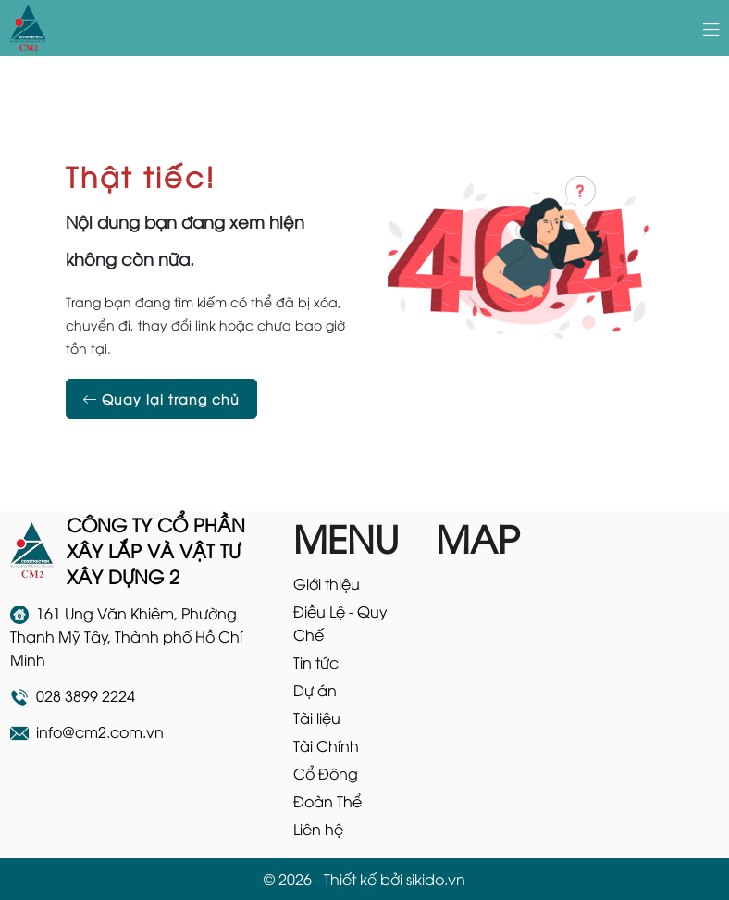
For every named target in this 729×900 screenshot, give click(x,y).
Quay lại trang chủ (161, 398)
